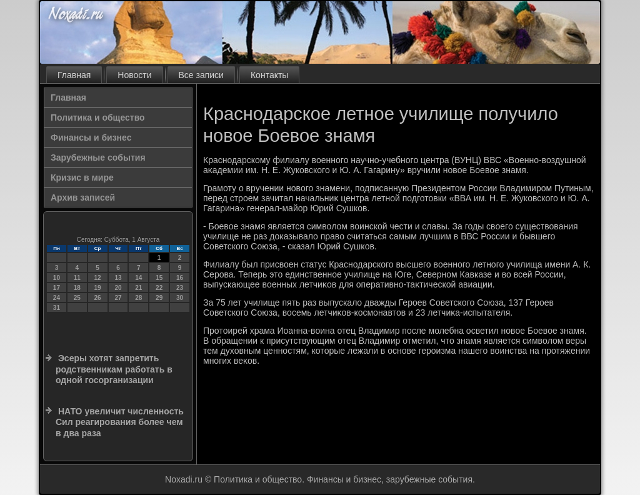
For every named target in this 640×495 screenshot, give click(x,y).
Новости (134, 75)
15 (159, 277)
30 (179, 297)
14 (138, 277)
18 (77, 287)
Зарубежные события (98, 157)
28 (138, 297)
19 (97, 287)
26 (97, 297)
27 (117, 297)
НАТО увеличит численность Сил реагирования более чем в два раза (120, 422)
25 (77, 297)
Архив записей (83, 197)
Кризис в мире (82, 177)
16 (179, 277)
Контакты (269, 75)
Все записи (201, 75)
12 (97, 277)
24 (56, 297)
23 (179, 287)
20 (117, 287)
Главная (74, 75)
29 (159, 297)
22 (159, 287)
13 (117, 277)
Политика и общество (98, 117)
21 (138, 287)
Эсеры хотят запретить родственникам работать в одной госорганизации (114, 369)
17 (56, 287)
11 (77, 277)
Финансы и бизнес (91, 137)
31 (56, 307)
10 (56, 277)
